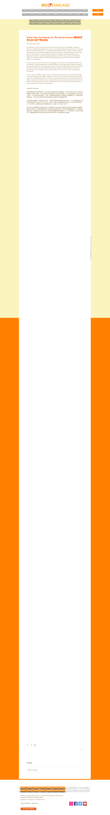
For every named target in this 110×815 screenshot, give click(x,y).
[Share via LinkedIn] (35, 745)
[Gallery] (62, 20)
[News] (47, 10)
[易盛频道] (55, 14)
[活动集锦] (62, 23)
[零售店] (84, 14)
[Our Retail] (84, 10)
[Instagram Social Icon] (71, 804)
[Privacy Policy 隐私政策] (84, 787)
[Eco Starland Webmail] (28, 809)
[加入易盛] (62, 14)
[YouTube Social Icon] (85, 804)
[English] (97, 14)
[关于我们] (33, 14)
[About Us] (32, 10)
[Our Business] (40, 10)
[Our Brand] (76, 10)
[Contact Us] (69, 10)
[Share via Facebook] (27, 745)
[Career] (62, 10)
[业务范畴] (40, 14)
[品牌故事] (77, 14)
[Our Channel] (54, 10)
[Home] (25, 10)
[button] (72, 787)
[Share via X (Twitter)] (31, 745)
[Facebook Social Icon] (76, 804)
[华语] (97, 10)
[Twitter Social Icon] (80, 804)
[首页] (25, 14)
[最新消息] (47, 14)
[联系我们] (69, 14)
